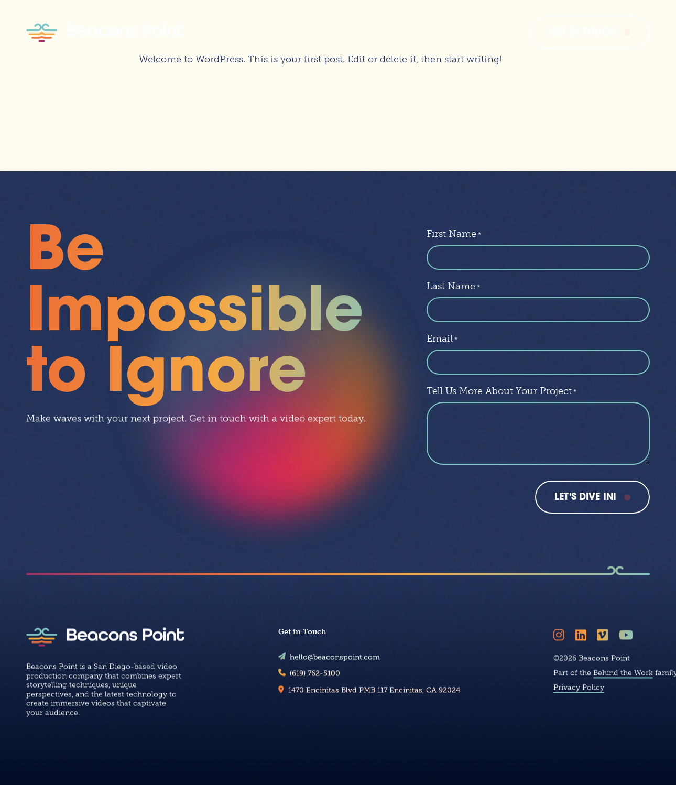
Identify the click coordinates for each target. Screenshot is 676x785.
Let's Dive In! (585, 498)
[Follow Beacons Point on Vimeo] (604, 643)
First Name (454, 233)
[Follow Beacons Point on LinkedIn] (582, 643)
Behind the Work (623, 681)
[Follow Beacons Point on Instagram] (560, 643)
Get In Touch (582, 33)
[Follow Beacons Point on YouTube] (628, 643)
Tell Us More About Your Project (501, 391)
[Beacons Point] (105, 32)
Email (442, 338)
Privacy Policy (578, 695)
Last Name (453, 286)
